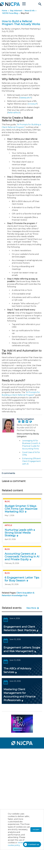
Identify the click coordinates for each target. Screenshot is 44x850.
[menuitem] (10, 752)
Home (4, 11)
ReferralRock (14, 112)
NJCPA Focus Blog (10, 13)
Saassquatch (25, 98)
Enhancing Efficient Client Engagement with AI (31, 461)
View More (31, 608)
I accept (36, 829)
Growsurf (32, 104)
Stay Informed (16, 11)
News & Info (30, 11)
